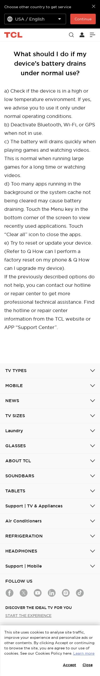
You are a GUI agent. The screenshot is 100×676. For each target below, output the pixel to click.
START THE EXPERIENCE (28, 615)
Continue (83, 19)
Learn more (83, 653)
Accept (69, 665)
